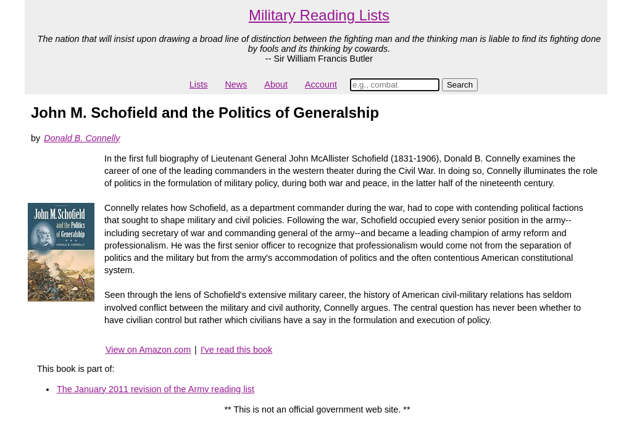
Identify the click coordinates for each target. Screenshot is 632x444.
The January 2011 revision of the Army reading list (155, 389)
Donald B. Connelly (82, 138)
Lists (198, 84)
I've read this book (236, 350)
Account (321, 84)
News (236, 84)
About (276, 84)
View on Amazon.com (148, 350)
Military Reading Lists (319, 15)
